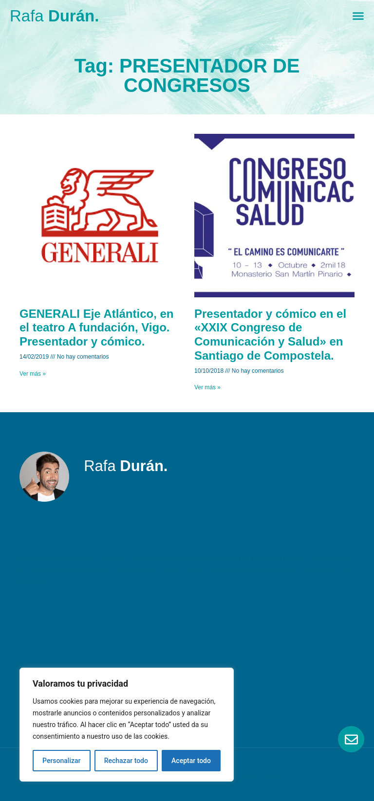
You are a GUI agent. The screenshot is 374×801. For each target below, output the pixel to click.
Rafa (54, 16)
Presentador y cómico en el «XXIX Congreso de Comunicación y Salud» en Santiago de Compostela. (270, 334)
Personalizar (61, 761)
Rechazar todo (126, 761)
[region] (126, 725)
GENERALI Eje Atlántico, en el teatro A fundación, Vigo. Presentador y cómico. (96, 327)
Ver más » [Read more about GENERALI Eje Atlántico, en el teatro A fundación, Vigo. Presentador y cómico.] (32, 373)
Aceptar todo (191, 761)
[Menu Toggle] (358, 16)
